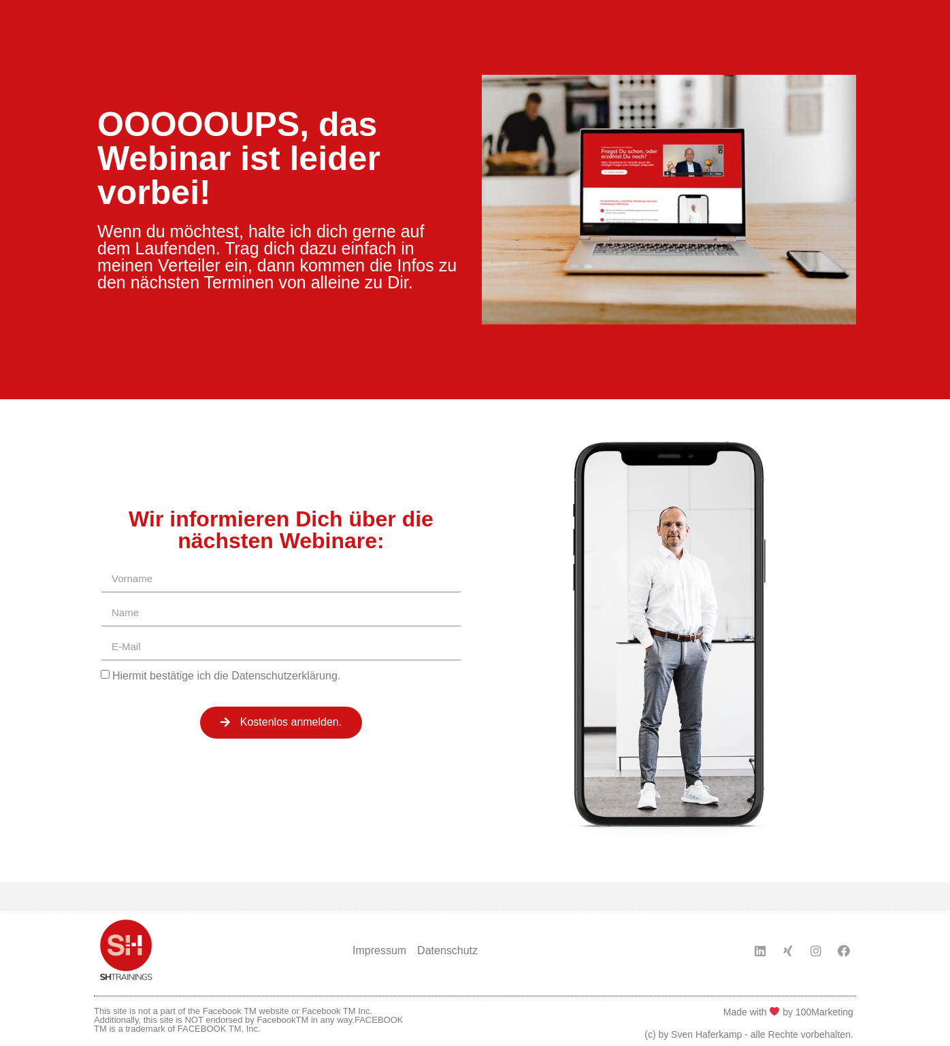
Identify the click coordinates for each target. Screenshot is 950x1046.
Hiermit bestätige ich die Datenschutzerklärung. (226, 675)
